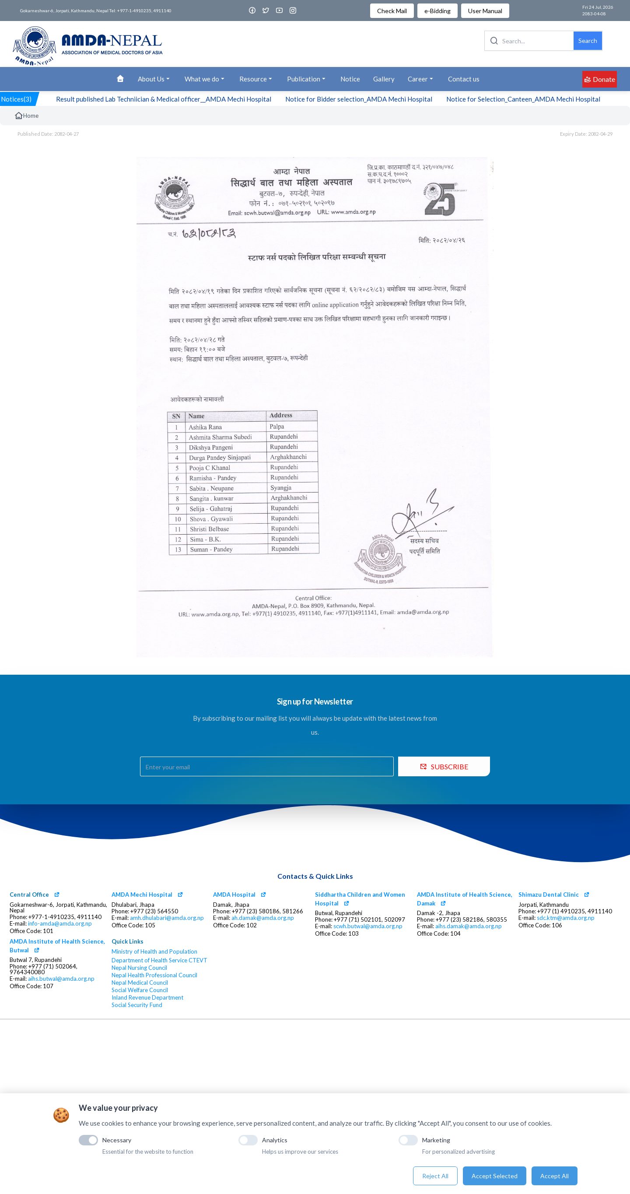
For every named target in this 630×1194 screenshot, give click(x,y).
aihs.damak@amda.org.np (468, 926)
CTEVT (198, 960)
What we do (205, 79)
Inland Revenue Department (147, 997)
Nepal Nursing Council (139, 968)
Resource (256, 79)
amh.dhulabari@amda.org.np (167, 918)
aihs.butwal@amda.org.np (61, 979)
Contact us (464, 79)
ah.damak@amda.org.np (262, 918)
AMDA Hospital (234, 894)
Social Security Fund (137, 1005)
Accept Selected (495, 1176)
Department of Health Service (149, 960)
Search (587, 40)
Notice (350, 79)
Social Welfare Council (140, 990)
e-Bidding (437, 10)
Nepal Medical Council (140, 983)
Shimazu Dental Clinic (548, 894)
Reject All (435, 1176)
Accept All (554, 1176)
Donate (599, 79)
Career (421, 79)
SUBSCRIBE (444, 766)
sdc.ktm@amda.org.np (566, 918)
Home (26, 115)
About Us (155, 79)
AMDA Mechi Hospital (142, 894)
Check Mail (392, 10)
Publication (307, 79)
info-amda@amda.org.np (60, 923)
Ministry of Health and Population (154, 951)
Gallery (384, 79)
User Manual (485, 10)
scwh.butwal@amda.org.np (367, 926)
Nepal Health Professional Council (154, 975)
